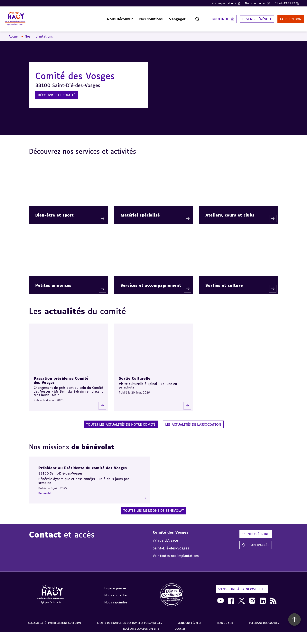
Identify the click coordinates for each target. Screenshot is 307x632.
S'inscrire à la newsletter (242, 586)
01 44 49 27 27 (284, 3)
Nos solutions (142, 17)
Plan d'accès (255, 542)
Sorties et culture (224, 282)
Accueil (14, 33)
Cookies (180, 625)
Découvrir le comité (56, 92)
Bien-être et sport (54, 211)
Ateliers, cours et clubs (229, 211)
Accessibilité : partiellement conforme (54, 619)
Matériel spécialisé (140, 211)
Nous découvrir (111, 17)
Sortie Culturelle (134, 375)
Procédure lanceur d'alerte (140, 625)
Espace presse (115, 585)
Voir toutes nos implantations (176, 553)
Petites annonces (53, 282)
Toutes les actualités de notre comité (120, 421)
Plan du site (225, 619)
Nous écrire (255, 531)
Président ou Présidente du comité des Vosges (82, 465)
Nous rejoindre (115, 599)
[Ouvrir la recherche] (188, 17)
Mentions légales (189, 619)
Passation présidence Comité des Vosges (61, 377)
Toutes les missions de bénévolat (153, 507)
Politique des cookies (264, 619)
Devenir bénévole (249, 17)
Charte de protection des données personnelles (129, 619)
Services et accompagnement (150, 282)
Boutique (211, 17)
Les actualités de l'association (193, 421)
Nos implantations (223, 3)
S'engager (168, 17)
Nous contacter (255, 3)
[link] (171, 592)
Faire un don (285, 17)
